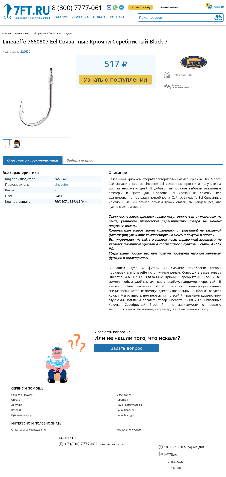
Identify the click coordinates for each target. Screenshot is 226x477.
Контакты (118, 17)
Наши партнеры (126, 410)
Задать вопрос (126, 348)
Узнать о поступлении (115, 79)
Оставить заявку (140, 7)
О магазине (124, 394)
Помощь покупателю (129, 404)
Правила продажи (22, 394)
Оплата (99, 17)
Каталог (61, 17)
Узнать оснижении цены (180, 86)
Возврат (16, 410)
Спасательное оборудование (28, 429)
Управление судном (129, 429)
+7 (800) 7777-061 (81, 443)
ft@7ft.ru (170, 454)
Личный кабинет (169, 7)
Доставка (80, 17)
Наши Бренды (125, 415)
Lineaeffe (61, 184)
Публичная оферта (22, 415)
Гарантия (122, 399)
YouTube (176, 467)
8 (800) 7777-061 (77, 7)
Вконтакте (177, 462)
